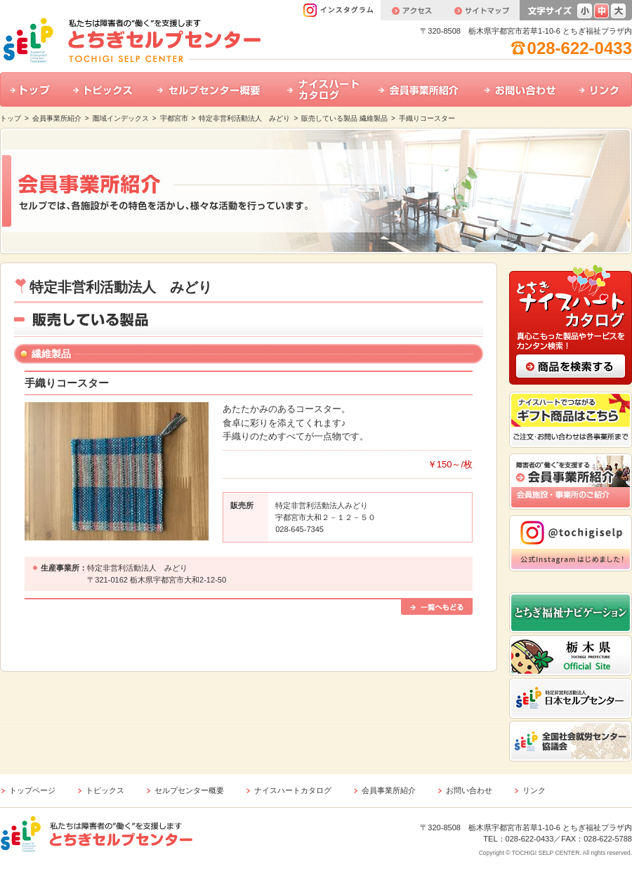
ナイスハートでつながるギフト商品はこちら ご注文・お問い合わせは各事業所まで (570, 420)
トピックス (105, 89)
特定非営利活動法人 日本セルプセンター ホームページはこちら (570, 698)
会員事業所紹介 (421, 89)
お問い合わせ (521, 89)
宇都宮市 (174, 118)
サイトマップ (481, 10)
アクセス (411, 10)
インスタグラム (342, 10)
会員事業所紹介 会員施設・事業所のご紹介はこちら (570, 481)
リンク (600, 89)
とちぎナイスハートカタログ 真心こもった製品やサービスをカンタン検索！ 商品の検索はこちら (570, 323)
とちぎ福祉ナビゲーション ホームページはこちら (570, 612)
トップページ (32, 790)
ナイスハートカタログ (323, 89)
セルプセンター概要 (212, 89)
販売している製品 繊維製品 (344, 118)
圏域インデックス (121, 118)
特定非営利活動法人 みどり (244, 118)
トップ (31, 89)
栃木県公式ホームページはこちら (570, 655)
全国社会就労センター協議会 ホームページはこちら (570, 741)
